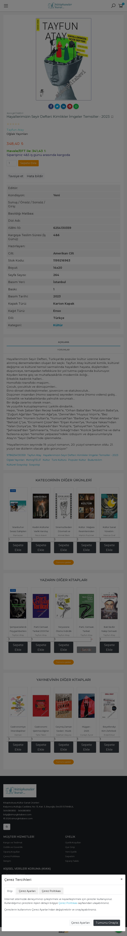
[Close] (121, 879)
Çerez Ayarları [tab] (27, 891)
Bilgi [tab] (10, 891)
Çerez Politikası (68, 903)
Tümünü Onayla (107, 922)
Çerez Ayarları (80, 922)
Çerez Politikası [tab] (51, 891)
